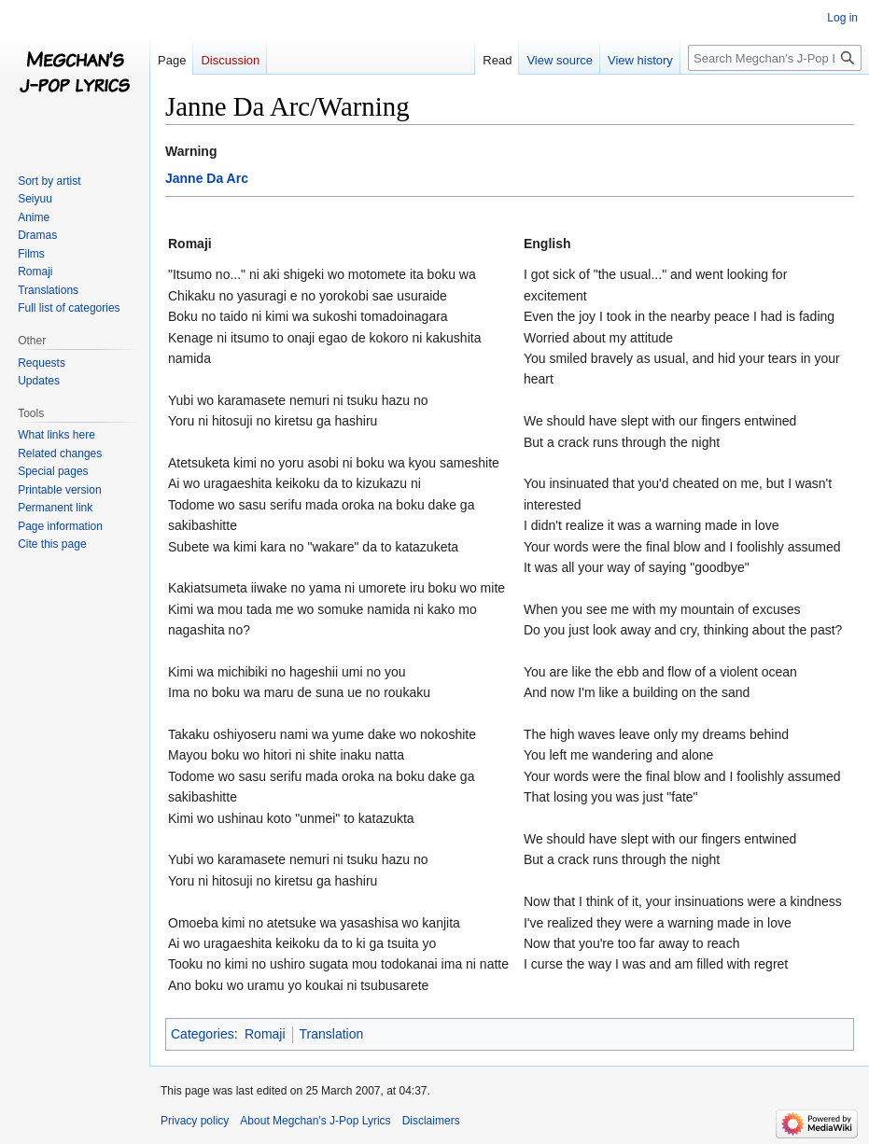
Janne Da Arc (206, 178)
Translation (332, 1033)
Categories (202, 1033)
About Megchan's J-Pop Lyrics (315, 1120)
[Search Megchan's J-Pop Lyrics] (775, 58)
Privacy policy (195, 1120)
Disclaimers (431, 1120)
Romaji (265, 1033)
